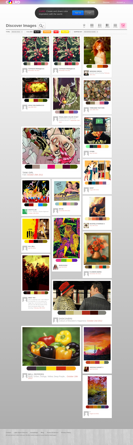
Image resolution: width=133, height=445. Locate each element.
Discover (106, 2)
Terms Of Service (52, 432)
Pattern (115, 26)
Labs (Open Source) (21, 432)
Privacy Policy (66, 432)
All (84, 26)
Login (89, 13)
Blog (42, 432)
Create (92, 2)
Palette (99, 26)
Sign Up (78, 13)
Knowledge (34, 432)
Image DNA (123, 26)
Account (120, 2)
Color (92, 26)
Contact (8, 432)
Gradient (107, 26)
